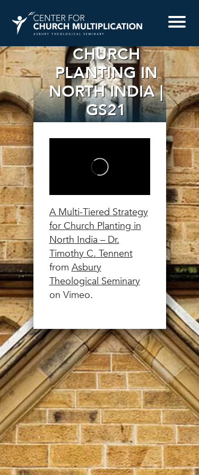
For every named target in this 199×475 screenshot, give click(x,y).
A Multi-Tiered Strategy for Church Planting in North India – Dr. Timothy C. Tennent (98, 233)
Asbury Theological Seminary (94, 274)
